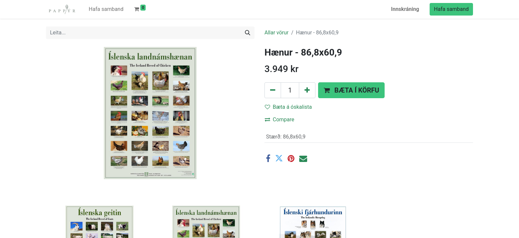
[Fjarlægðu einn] (272, 90)
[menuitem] (106, 9)
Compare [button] (279, 119)
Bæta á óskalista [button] (288, 107)
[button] (351, 90)
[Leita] (248, 32)
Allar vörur (276, 32)
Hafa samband (451, 9)
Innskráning (405, 9)
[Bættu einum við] (307, 90)
